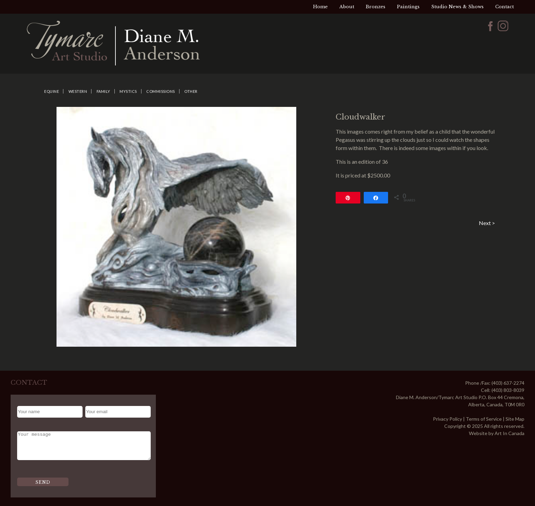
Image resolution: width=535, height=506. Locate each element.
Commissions (160, 91)
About (346, 7)
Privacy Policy (447, 419)
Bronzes (375, 7)
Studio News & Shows (457, 7)
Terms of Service (484, 419)
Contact (504, 7)
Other (191, 91)
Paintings (408, 7)
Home (320, 7)
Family (103, 91)
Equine (51, 91)
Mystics (128, 91)
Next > (487, 223)
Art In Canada (509, 433)
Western (78, 91)
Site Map (515, 419)
